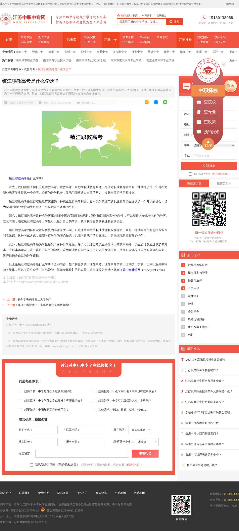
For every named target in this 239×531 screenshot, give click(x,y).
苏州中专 (86, 51)
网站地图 (230, 4)
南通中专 (102, 51)
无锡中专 (37, 51)
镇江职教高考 (18, 178)
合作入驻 (82, 492)
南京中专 (21, 51)
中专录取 (162, 37)
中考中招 (26, 37)
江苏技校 (185, 39)
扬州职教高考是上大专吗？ (34, 299)
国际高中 (26, 42)
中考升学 (147, 15)
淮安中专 (137, 51)
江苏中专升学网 (130, 269)
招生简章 (145, 37)
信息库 (71, 39)
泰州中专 (201, 51)
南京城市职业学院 (27, 60)
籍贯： (188, 134)
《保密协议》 (132, 464)
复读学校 (43, 37)
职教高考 (29, 69)
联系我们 (24, 492)
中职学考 (43, 42)
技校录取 (220, 42)
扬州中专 (169, 51)
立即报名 (209, 166)
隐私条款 (63, 492)
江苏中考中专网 (12, 69)
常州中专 (69, 51)
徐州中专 (53, 51)
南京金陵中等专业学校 (160, 60)
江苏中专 (110, 39)
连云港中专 (120, 51)
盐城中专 (153, 51)
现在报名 (145, 453)
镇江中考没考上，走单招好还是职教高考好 (44, 305)
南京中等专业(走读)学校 (91, 60)
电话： (188, 124)
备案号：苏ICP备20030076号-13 (19, 510)
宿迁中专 (217, 51)
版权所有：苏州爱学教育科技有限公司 (23, 522)
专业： (188, 155)
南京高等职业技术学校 (57, 60)
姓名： (188, 114)
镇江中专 (185, 51)
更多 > (233, 51)
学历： (188, 145)
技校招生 (203, 37)
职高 (135, 15)
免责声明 (43, 492)
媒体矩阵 (101, 492)
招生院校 (90, 37)
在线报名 (161, 15)
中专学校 (128, 37)
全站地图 (120, 492)
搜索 (174, 21)
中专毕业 (128, 42)
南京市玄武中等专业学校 (126, 60)
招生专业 (90, 42)
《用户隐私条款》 (220, 174)
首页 (9, 39)
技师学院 (220, 37)
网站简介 (5, 492)
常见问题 (145, 42)
